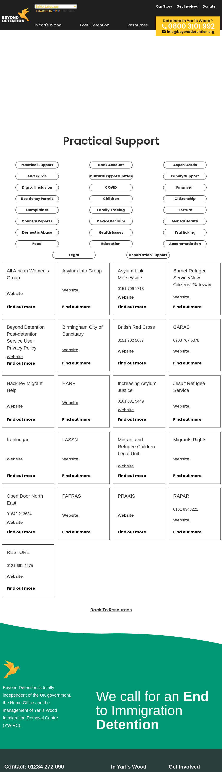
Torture (185, 209)
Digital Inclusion (37, 187)
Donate (209, 6)
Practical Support (37, 164)
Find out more (21, 306)
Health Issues (111, 232)
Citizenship (185, 198)
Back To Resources (111, 610)
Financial (185, 187)
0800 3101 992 (191, 26)
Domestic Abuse (37, 232)
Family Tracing (111, 209)
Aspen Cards (185, 164)
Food (37, 243)
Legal (74, 254)
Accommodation (185, 243)
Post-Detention (94, 25)
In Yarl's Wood (48, 25)
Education (111, 243)
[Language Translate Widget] (55, 6)
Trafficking (185, 232)
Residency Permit (37, 198)
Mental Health (185, 221)
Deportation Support (148, 254)
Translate (63, 11)
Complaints (37, 209)
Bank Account (111, 164)
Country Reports (37, 221)
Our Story (164, 6)
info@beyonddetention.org (190, 32)
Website (15, 293)
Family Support (185, 176)
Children (111, 198)
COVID (111, 187)
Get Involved (187, 6)
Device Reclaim (111, 221)
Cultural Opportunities (111, 176)
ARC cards (37, 176)
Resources (137, 25)
